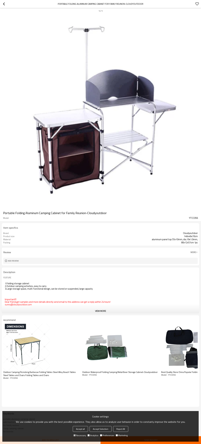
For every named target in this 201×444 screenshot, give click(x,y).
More (193, 252)
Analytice (93, 435)
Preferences (107, 435)
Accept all (80, 429)
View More (100, 311)
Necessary (80, 435)
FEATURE (7, 277)
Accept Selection (100, 429)
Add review (13, 260)
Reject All (120, 429)
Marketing (122, 435)
